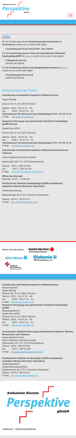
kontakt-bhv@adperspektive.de (27, 171)
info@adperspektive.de (22, 302)
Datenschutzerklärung (25, 428)
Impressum (8, 428)
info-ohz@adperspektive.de (24, 375)
